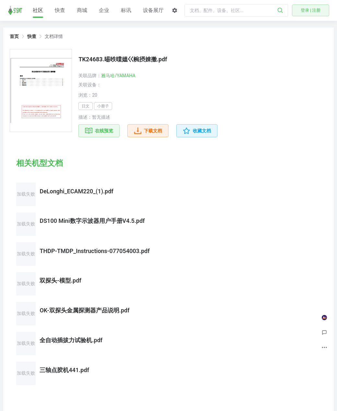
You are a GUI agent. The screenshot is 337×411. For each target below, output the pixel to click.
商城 (82, 10)
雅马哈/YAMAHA (118, 75)
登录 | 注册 (311, 10)
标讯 (126, 10)
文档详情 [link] (54, 36)
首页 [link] (14, 36)
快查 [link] (31, 36)
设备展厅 (153, 10)
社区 (38, 12)
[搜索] (280, 10)
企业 (104, 10)
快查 (60, 10)
